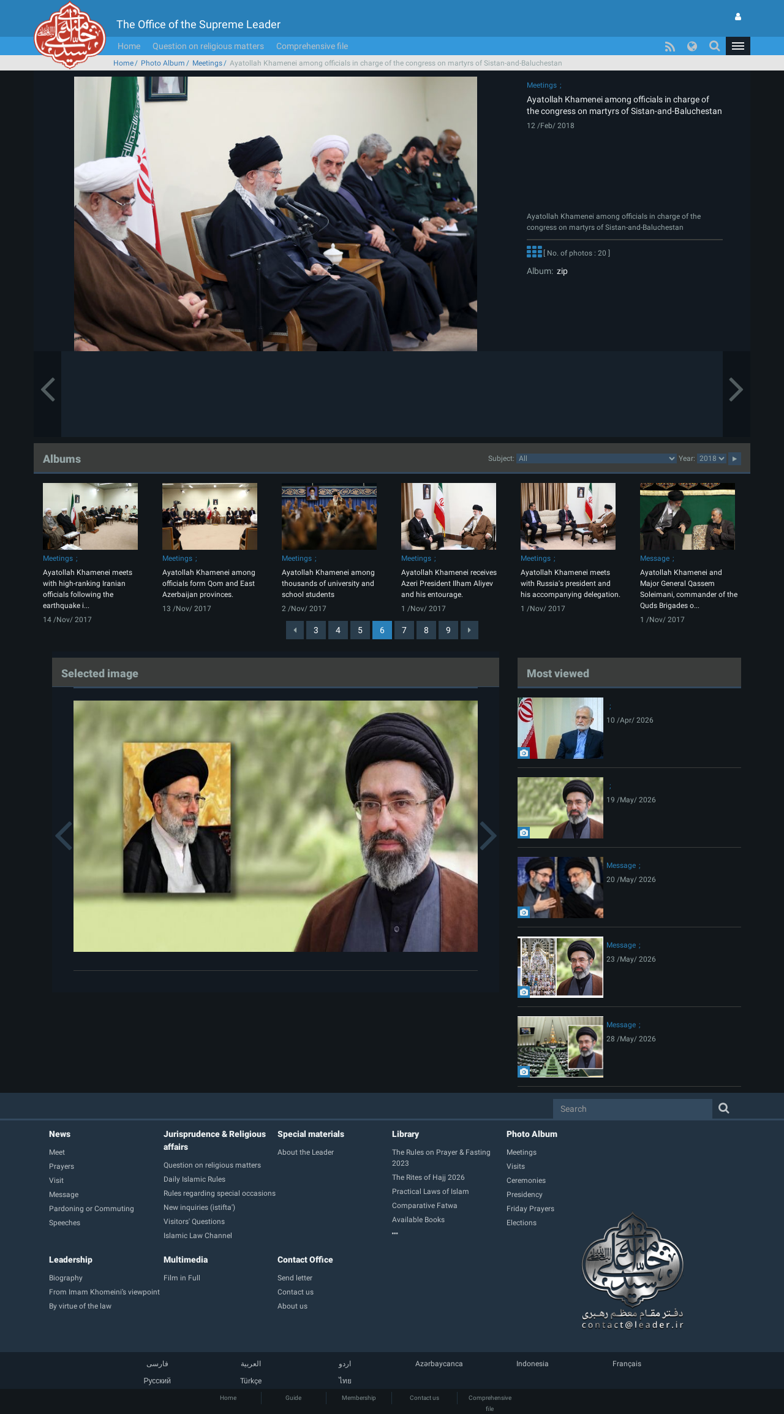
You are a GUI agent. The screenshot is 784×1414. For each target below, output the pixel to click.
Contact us (424, 1397)
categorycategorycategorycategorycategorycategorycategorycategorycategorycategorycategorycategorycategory (596, 458)
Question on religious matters (208, 46)
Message (654, 558)
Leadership (70, 1259)
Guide (293, 1397)
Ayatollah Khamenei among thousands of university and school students (328, 583)
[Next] (469, 630)
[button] (738, 46)
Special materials (310, 1134)
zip (560, 271)
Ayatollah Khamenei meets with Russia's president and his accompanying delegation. (570, 583)
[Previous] (295, 630)
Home (129, 46)
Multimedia (186, 1259)
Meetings (207, 63)
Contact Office (305, 1259)
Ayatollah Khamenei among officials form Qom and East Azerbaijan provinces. (208, 583)
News (59, 1134)
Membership (359, 1397)
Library (405, 1134)
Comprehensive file (312, 46)
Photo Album (163, 63)
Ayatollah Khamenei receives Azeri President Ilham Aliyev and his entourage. (449, 583)
